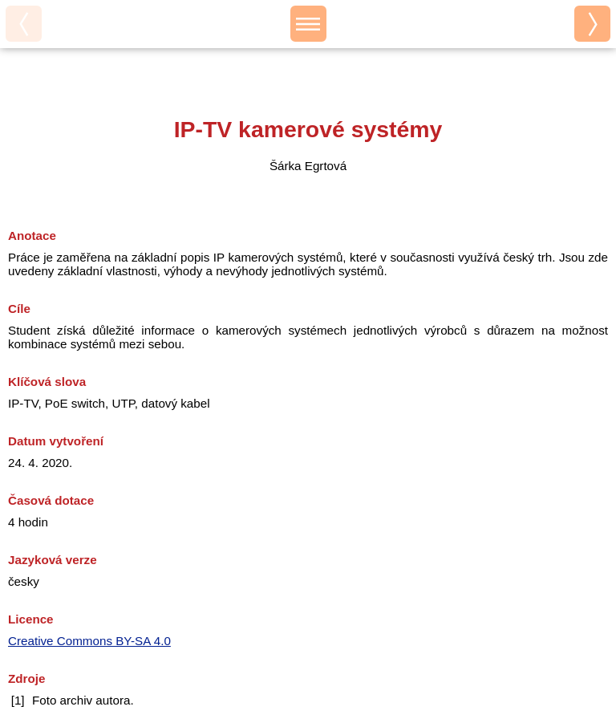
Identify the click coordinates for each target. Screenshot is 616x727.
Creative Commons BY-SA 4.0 (89, 641)
